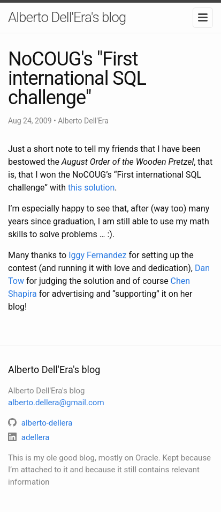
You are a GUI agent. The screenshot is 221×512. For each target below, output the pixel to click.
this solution (91, 187)
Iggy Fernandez (97, 255)
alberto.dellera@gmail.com (56, 402)
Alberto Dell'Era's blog (67, 17)
